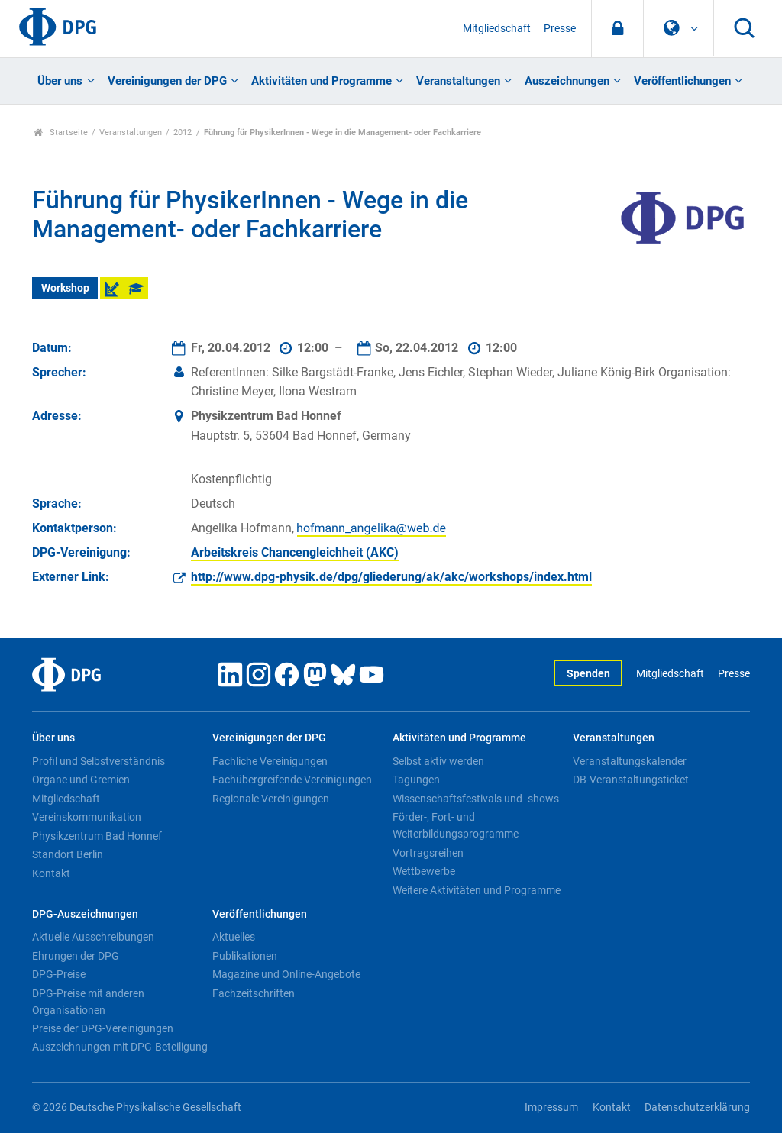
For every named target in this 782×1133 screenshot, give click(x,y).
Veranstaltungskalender (630, 761)
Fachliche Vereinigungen (270, 761)
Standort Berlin (67, 854)
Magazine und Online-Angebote (286, 974)
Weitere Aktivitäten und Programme (477, 890)
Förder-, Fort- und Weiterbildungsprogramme (456, 825)
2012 (182, 132)
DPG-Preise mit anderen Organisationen (88, 1001)
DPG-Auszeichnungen (85, 914)
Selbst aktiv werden (438, 761)
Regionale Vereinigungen (270, 798)
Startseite (61, 132)
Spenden (588, 673)
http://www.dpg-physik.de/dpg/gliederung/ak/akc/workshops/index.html (391, 577)
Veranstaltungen (458, 81)
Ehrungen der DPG (75, 956)
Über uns (59, 81)
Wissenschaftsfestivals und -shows (476, 798)
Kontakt (51, 873)
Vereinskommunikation (86, 817)
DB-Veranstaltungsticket (631, 779)
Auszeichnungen (567, 81)
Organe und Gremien (81, 779)
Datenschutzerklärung (697, 1107)
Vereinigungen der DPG (167, 81)
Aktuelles (233, 937)
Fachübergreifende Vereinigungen (292, 779)
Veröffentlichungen (682, 81)
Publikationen (244, 956)
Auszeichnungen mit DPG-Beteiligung (120, 1047)
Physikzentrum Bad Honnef (97, 836)
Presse (560, 28)
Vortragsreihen (428, 853)
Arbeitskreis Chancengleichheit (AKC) (295, 552)
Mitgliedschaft (497, 28)
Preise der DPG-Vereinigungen (102, 1028)
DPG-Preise (59, 974)
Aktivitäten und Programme (321, 81)
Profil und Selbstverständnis (98, 761)
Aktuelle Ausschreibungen (93, 937)
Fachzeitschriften (253, 993)
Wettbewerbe (424, 871)
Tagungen (416, 779)
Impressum (551, 1107)
